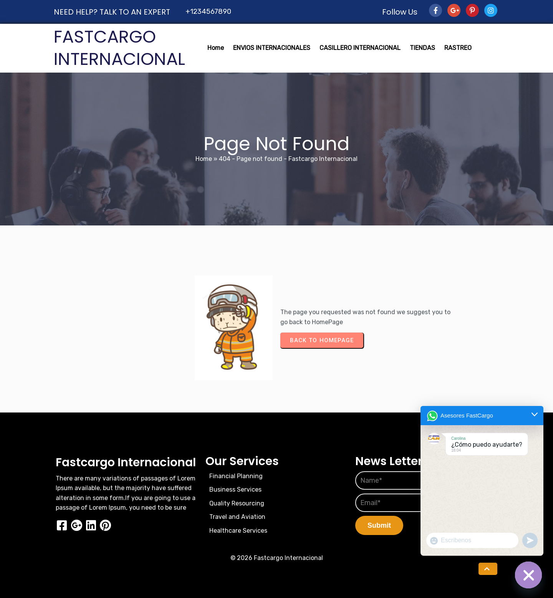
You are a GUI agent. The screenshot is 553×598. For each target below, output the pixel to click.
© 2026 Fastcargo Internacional (276, 558)
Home (203, 158)
